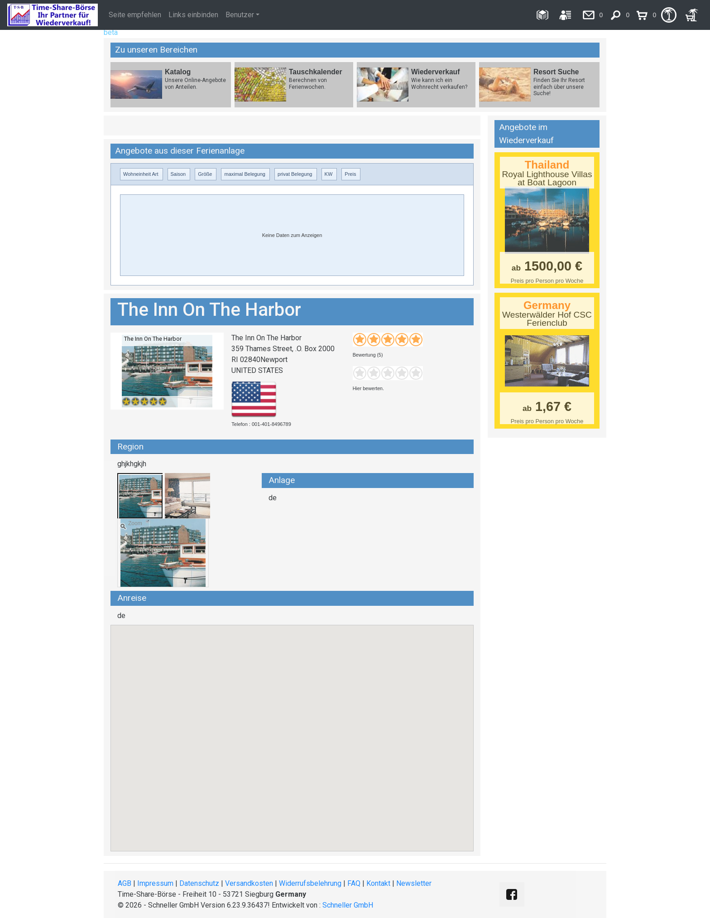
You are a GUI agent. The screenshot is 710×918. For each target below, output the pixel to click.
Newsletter (414, 883)
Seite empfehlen (135, 14)
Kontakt (378, 883)
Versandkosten (249, 883)
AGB (124, 883)
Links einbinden (193, 14)
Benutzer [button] (239, 14)
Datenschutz (199, 883)
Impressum (155, 883)
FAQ (353, 883)
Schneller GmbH (347, 905)
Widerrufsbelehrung (310, 883)
